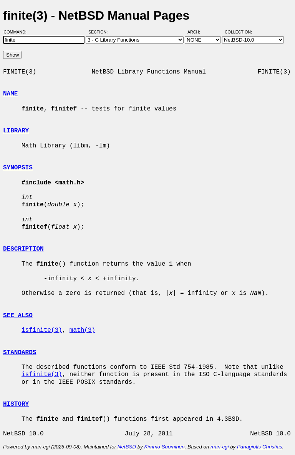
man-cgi (219, 447)
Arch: (197, 32)
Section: (99, 32)
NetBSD (127, 447)
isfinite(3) (42, 330)
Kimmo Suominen (164, 447)
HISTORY (16, 404)
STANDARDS (19, 352)
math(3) (82, 330)
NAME (10, 94)
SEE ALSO (18, 315)
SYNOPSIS (18, 168)
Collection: (238, 32)
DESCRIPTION (23, 249)
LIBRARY (16, 131)
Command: (17, 32)
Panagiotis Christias (259, 447)
